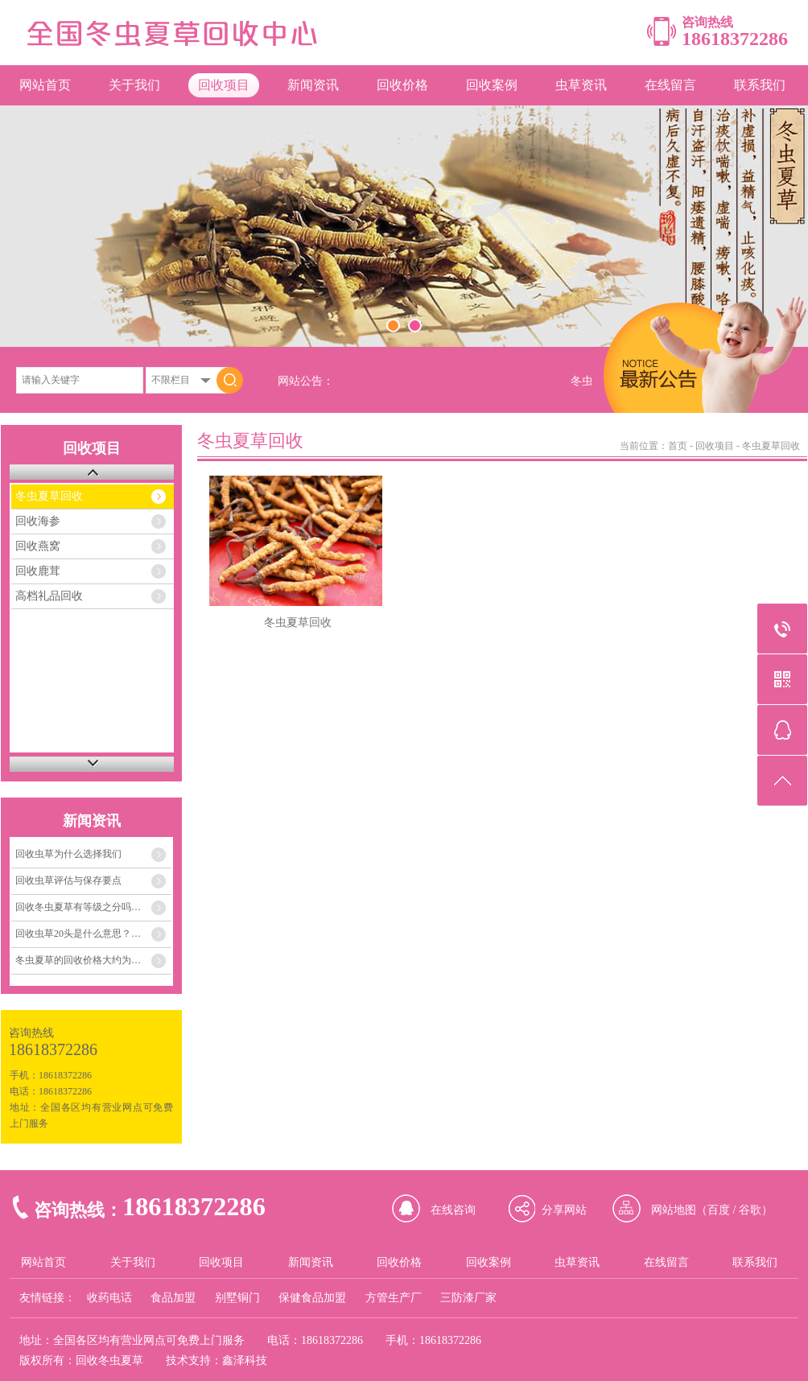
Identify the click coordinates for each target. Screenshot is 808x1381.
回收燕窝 (37, 546)
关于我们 (134, 85)
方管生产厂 (393, 1298)
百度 (718, 1210)
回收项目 (223, 85)
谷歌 (750, 1210)
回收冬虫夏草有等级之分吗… (78, 907)
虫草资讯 (581, 85)
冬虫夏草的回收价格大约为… (78, 960)
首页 (677, 445)
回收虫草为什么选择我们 (68, 854)
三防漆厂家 (468, 1298)
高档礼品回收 (49, 596)
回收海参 (37, 521)
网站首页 (45, 85)
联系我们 (759, 85)
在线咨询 (453, 1210)
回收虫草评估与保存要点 (68, 880)
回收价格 (402, 85)
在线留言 (670, 85)
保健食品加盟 (312, 1298)
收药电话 (109, 1298)
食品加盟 (173, 1298)
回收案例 (491, 85)
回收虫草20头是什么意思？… (78, 933)
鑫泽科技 (244, 1360)
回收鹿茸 (37, 571)
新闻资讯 (313, 85)
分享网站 (564, 1210)
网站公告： (306, 381)
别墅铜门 (237, 1298)
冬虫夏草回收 (49, 496)
